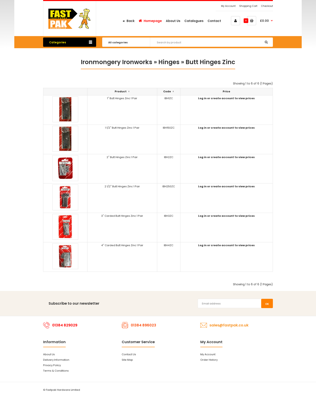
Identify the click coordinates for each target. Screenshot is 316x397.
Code (167, 91)
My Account (228, 6)
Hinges (169, 62)
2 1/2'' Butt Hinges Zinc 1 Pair (122, 186)
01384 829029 (64, 325)
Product (121, 91)
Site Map (127, 360)
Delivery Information (56, 360)
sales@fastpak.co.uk (228, 325)
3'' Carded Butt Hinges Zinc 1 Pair (122, 216)
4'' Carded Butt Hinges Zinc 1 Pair (122, 245)
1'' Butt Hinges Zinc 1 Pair (122, 98)
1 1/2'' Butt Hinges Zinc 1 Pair (122, 128)
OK (267, 304)
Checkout (267, 6)
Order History (209, 360)
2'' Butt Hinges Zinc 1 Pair (122, 157)
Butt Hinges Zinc (210, 62)
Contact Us (129, 354)
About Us (49, 354)
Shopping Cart (248, 6)
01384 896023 (143, 325)
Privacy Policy (52, 365)
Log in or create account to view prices (226, 98)
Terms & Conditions (56, 371)
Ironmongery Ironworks (116, 62)
